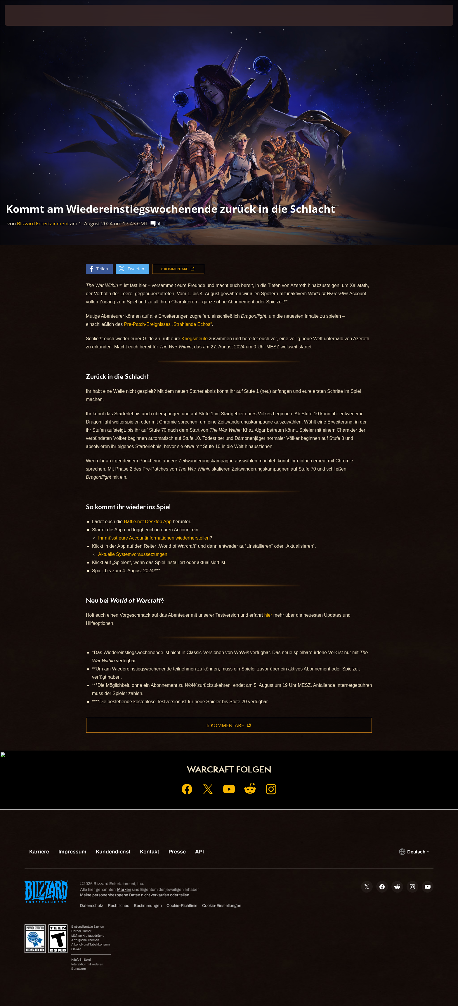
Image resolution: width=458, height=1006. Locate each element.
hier (268, 615)
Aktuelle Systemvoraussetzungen (132, 554)
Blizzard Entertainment (43, 223)
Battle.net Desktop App (147, 521)
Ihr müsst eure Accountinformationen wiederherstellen (154, 537)
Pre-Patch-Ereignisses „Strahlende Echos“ (168, 324)
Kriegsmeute (194, 338)
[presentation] (26, 15)
